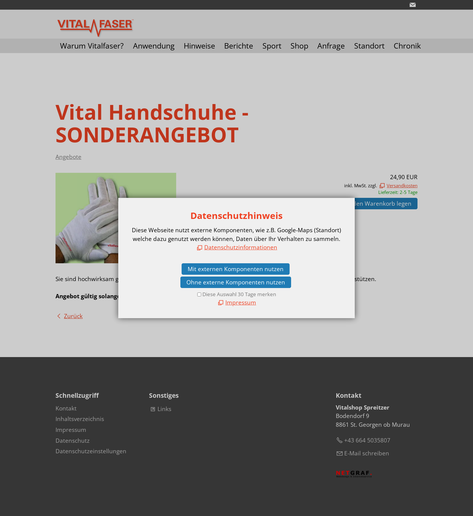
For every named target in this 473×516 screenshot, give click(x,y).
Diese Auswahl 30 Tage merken (239, 294)
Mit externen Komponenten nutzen (236, 269)
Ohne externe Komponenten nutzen (235, 282)
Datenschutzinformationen (240, 247)
